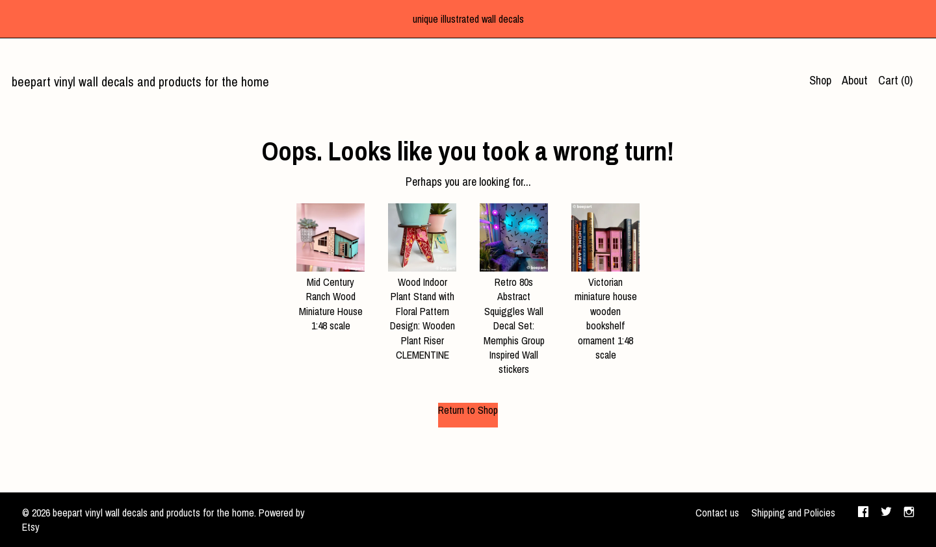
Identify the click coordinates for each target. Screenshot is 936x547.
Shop (820, 80)
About (855, 80)
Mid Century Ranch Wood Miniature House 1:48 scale (330, 297)
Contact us (717, 512)
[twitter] (886, 513)
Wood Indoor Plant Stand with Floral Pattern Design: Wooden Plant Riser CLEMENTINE (422, 311)
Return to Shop (468, 410)
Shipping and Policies (793, 512)
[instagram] (909, 513)
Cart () (895, 80)
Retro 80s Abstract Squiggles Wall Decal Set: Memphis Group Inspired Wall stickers (514, 319)
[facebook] (863, 513)
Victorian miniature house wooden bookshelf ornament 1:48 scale (605, 311)
